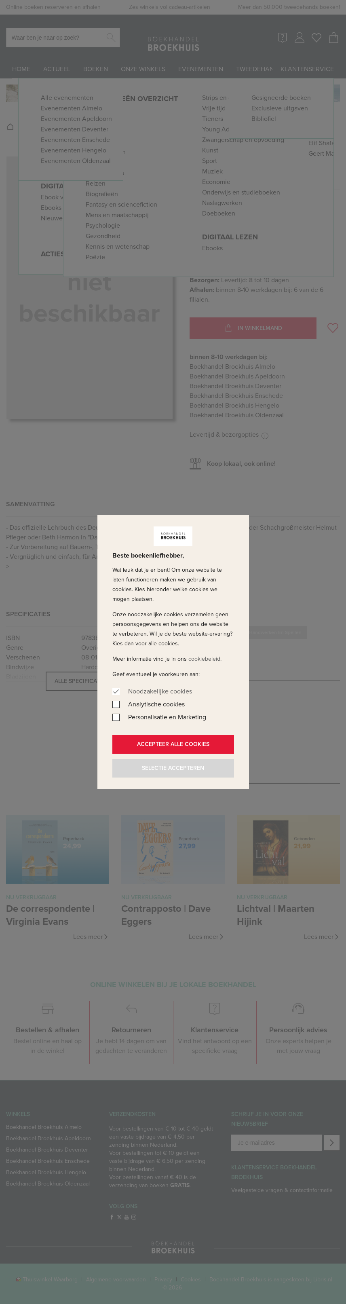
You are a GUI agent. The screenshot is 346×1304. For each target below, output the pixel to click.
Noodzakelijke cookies (160, 691)
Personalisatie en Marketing (167, 717)
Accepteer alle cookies (173, 744)
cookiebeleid (204, 659)
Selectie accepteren (173, 768)
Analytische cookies (156, 704)
